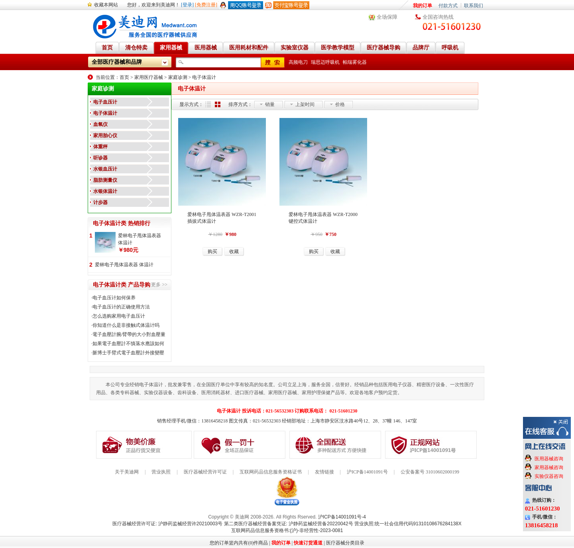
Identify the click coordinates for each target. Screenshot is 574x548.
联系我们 (473, 5)
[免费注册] (206, 5)
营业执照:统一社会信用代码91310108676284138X (408, 523)
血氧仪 (100, 124)
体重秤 (100, 146)
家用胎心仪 (105, 135)
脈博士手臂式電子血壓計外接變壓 (128, 353)
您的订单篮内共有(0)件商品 (239, 543)
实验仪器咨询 (549, 476)
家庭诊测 (177, 77)
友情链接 (324, 472)
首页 (124, 77)
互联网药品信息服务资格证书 (271, 472)
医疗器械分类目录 (345, 543)
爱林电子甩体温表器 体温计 (139, 239)
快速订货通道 (308, 543)
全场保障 (387, 17)
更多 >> (159, 284)
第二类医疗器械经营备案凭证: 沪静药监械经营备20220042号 (288, 523)
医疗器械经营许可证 (205, 472)
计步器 (100, 202)
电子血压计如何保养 (114, 298)
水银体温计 (105, 191)
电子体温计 (204, 77)
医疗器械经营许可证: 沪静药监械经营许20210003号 (167, 523)
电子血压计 (105, 102)
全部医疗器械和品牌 (117, 62)
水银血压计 (105, 169)
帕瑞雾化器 (355, 62)
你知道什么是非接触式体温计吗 (125, 325)
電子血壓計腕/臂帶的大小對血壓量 (128, 334)
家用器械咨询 (549, 467)
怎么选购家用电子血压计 (118, 316)
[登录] (187, 5)
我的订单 (422, 5)
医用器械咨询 (549, 459)
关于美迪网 (127, 472)
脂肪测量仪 (105, 180)
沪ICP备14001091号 (367, 472)
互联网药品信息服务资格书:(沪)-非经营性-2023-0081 (287, 530)
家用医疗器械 (148, 77)
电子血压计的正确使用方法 (121, 307)
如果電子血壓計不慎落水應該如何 (128, 343)
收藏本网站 (106, 5)
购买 (212, 251)
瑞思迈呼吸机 (325, 62)
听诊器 (100, 158)
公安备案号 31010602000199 (430, 472)
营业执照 (161, 472)
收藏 (234, 251)
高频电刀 (298, 62)
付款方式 (448, 5)
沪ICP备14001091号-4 (342, 517)
